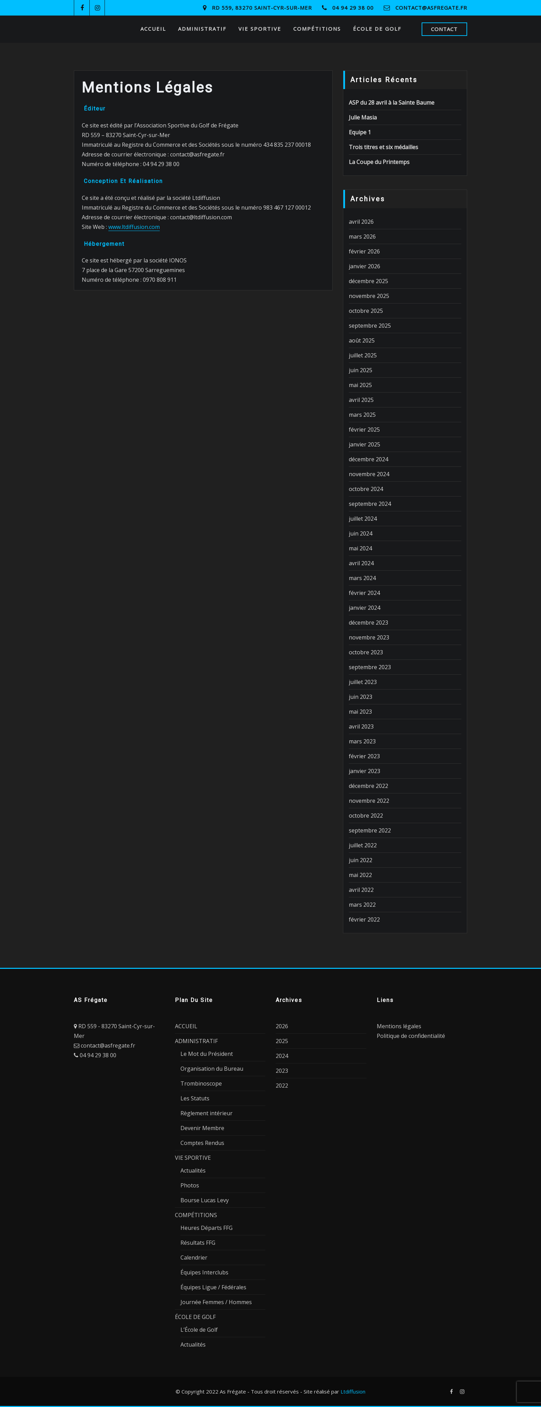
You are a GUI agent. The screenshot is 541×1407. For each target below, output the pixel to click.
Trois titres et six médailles (383, 147)
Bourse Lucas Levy (204, 1200)
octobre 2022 (366, 815)
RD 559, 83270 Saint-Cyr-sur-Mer (262, 7)
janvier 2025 (364, 444)
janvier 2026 (364, 266)
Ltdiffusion (353, 1391)
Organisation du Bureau (211, 1068)
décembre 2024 (368, 459)
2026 (282, 1026)
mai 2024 (360, 548)
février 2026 (364, 251)
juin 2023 (360, 697)
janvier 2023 (364, 771)
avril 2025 (361, 400)
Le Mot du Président (206, 1054)
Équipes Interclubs (204, 1272)
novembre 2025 (369, 296)
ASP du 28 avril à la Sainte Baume (391, 102)
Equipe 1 (360, 132)
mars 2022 (362, 904)
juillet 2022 (363, 845)
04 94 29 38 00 (353, 7)
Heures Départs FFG (206, 1228)
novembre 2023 (369, 637)
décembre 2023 (368, 622)
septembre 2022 (370, 830)
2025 (282, 1041)
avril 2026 (361, 221)
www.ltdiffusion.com (134, 227)
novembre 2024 (369, 474)
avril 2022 (361, 890)
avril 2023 (361, 726)
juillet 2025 (363, 355)
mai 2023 (360, 711)
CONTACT (444, 29)
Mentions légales (399, 1026)
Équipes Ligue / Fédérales (213, 1287)
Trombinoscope (201, 1083)
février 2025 (364, 429)
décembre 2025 (368, 281)
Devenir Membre (202, 1128)
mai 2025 (360, 385)
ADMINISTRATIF (202, 28)
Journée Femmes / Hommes (216, 1302)
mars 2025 (362, 414)
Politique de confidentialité (411, 1036)
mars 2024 (362, 578)
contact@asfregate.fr (431, 7)
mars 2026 (362, 236)
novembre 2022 (369, 800)
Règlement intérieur (206, 1113)
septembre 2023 (370, 667)
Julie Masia (363, 117)
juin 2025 (360, 370)
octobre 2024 (366, 489)
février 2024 (364, 593)
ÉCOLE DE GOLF (377, 28)
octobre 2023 (366, 652)
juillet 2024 (363, 518)
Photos (189, 1185)
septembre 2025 (370, 325)
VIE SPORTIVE (259, 28)
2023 (282, 1070)
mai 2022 (360, 875)
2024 (282, 1056)
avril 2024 (361, 563)
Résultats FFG (197, 1242)
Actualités (193, 1170)
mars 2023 (362, 741)
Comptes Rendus (202, 1143)
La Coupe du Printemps (379, 162)
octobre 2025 (366, 311)
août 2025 (362, 340)
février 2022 (364, 919)
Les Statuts (194, 1098)
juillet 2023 (363, 682)
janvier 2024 (364, 607)
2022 (282, 1085)
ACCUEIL (153, 28)
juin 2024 (360, 533)
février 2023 (364, 756)
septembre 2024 (370, 504)
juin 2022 (360, 860)
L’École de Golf (199, 1329)
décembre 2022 (368, 786)
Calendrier (193, 1257)
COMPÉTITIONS (317, 28)
